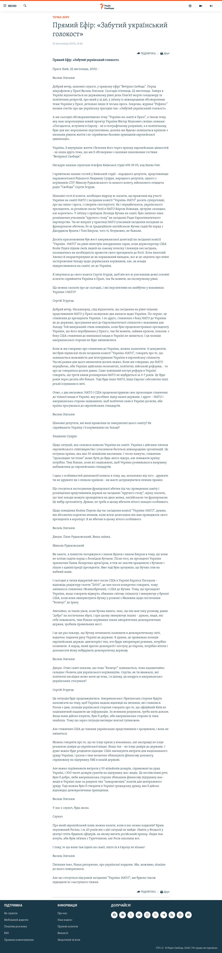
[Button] (146, 53)
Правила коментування (19, 940)
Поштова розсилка (15, 926)
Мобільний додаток (16, 920)
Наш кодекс (65, 920)
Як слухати (11, 913)
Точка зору (61, 17)
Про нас (62, 913)
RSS (6, 933)
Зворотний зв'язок (69, 940)
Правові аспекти (68, 926)
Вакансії (63, 933)
